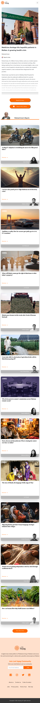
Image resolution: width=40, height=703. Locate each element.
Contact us (18, 682)
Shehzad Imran (5, 54)
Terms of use (23, 686)
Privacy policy (14, 686)
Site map (30, 686)
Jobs (8, 686)
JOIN (28, 667)
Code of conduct (27, 682)
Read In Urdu (7, 57)
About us (11, 682)
